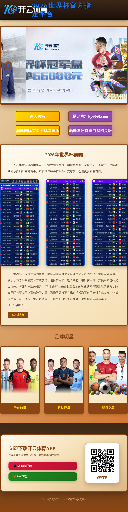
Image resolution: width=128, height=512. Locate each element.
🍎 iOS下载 (20, 476)
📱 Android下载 (22, 465)
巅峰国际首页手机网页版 (37, 131)
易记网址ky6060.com (90, 116)
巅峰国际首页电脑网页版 (90, 131)
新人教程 (38, 116)
